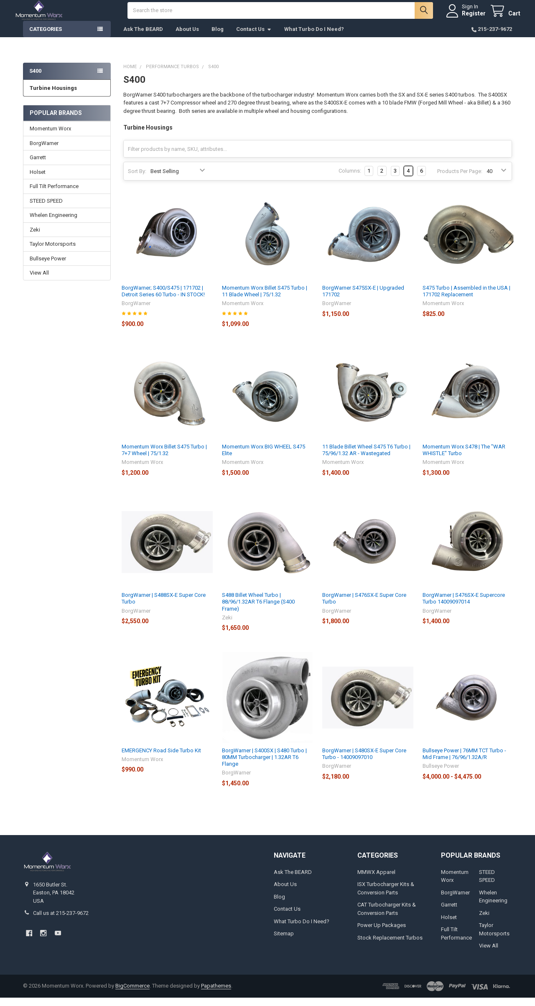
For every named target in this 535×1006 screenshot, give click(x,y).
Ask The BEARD (143, 37)
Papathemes (216, 994)
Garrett (38, 166)
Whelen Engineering (53, 223)
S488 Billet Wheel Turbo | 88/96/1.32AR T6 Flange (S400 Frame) (258, 610)
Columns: (350, 179)
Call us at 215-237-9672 (61, 921)
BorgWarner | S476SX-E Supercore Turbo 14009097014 (464, 606)
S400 (35, 79)
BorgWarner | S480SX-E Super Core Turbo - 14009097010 (364, 762)
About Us (187, 37)
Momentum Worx (50, 137)
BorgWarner (44, 151)
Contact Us (254, 37)
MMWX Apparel (376, 880)
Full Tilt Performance (54, 194)
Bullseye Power (48, 267)
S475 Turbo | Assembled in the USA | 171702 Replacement (466, 299)
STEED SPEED (46, 209)
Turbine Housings (53, 96)
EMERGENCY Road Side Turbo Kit (161, 759)
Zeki (35, 238)
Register (465, 17)
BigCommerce (132, 994)
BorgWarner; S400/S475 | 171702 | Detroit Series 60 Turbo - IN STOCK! (163, 299)
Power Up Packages (381, 933)
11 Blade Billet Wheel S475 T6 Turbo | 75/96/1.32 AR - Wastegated (366, 458)
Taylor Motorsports (53, 252)
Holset (38, 180)
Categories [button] (45, 37)
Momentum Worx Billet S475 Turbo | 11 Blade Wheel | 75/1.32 (264, 299)
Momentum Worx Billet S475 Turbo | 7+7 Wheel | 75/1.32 (164, 458)
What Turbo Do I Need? (314, 37)
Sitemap (284, 942)
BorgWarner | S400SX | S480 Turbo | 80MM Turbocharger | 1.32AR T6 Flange (264, 766)
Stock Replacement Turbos (390, 946)
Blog (217, 37)
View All (39, 281)
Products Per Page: (459, 179)
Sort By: (137, 179)
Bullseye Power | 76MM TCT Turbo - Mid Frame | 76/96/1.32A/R (464, 762)
